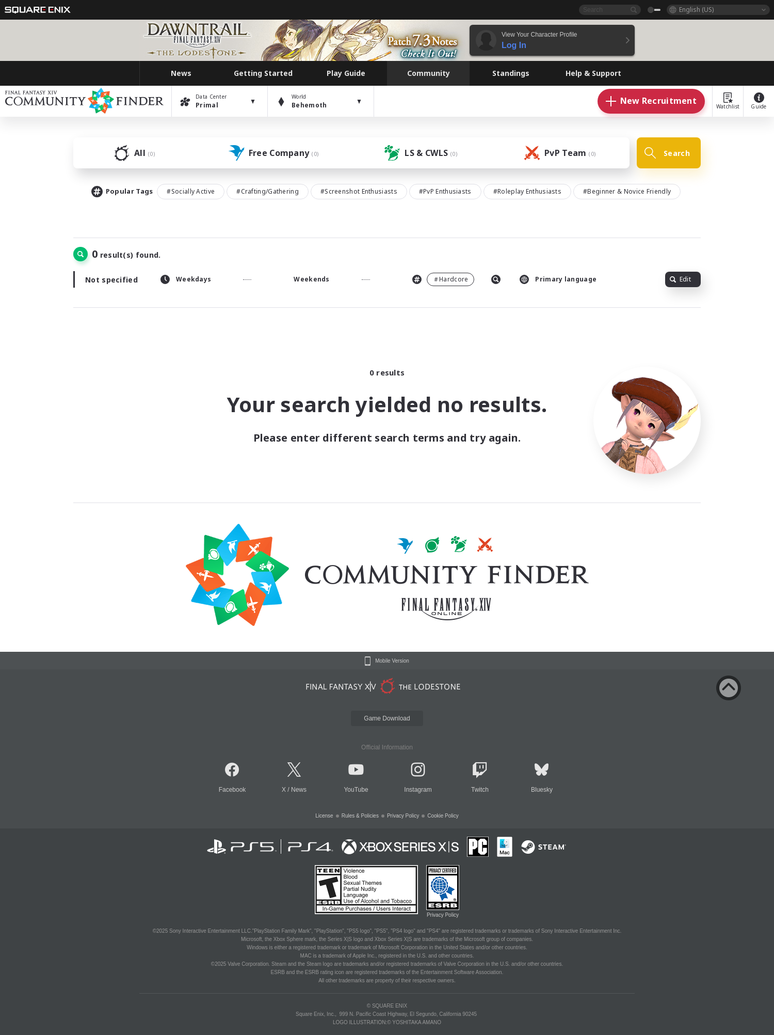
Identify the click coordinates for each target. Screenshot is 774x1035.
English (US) (696, 9)
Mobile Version (392, 661)
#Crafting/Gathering (267, 191)
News (299, 789)
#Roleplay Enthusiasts (527, 191)
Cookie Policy (443, 816)
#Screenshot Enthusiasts (358, 191)
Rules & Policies (360, 816)
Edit (680, 279)
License (324, 816)
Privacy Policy (403, 816)
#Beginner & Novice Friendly (627, 191)
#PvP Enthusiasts (445, 191)
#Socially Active (191, 191)
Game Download (387, 718)
